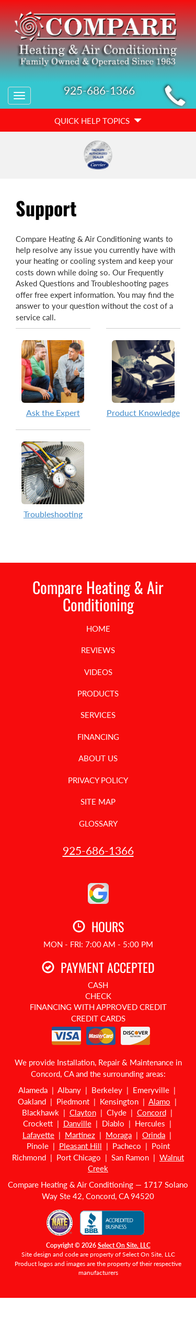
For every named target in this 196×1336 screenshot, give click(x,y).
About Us (98, 758)
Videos (98, 672)
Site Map (98, 801)
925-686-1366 (98, 850)
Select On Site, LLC (124, 1245)
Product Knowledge (143, 378)
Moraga (119, 1135)
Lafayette (38, 1135)
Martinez (80, 1135)
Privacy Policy (98, 780)
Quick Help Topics (98, 120)
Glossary (98, 823)
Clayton (83, 1112)
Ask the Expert (53, 378)
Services (98, 714)
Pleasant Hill (80, 1146)
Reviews (98, 650)
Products (98, 693)
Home (98, 628)
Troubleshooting (53, 479)
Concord (151, 1112)
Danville (77, 1123)
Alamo (159, 1101)
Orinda (153, 1135)
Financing (98, 736)
